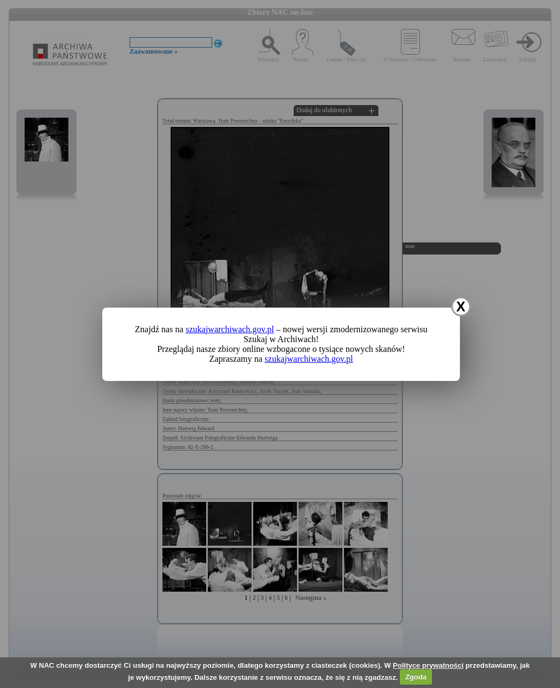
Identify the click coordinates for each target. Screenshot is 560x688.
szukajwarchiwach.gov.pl (229, 329)
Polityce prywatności (428, 665)
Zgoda (416, 677)
